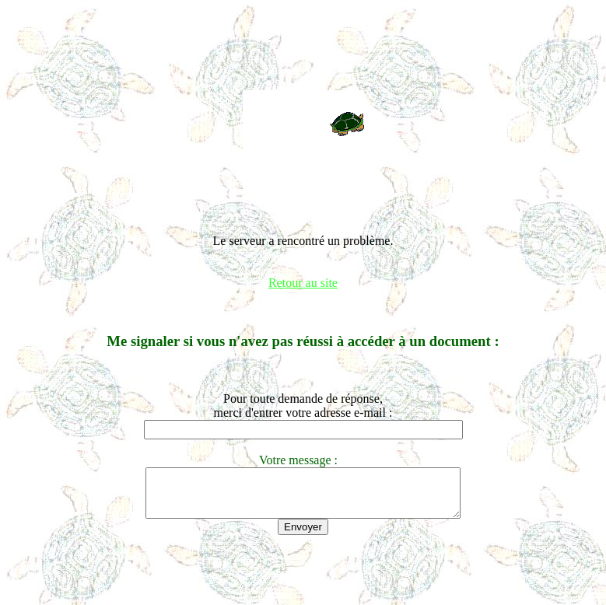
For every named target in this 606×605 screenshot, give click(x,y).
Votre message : (303, 460)
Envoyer (303, 536)
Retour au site (303, 282)
